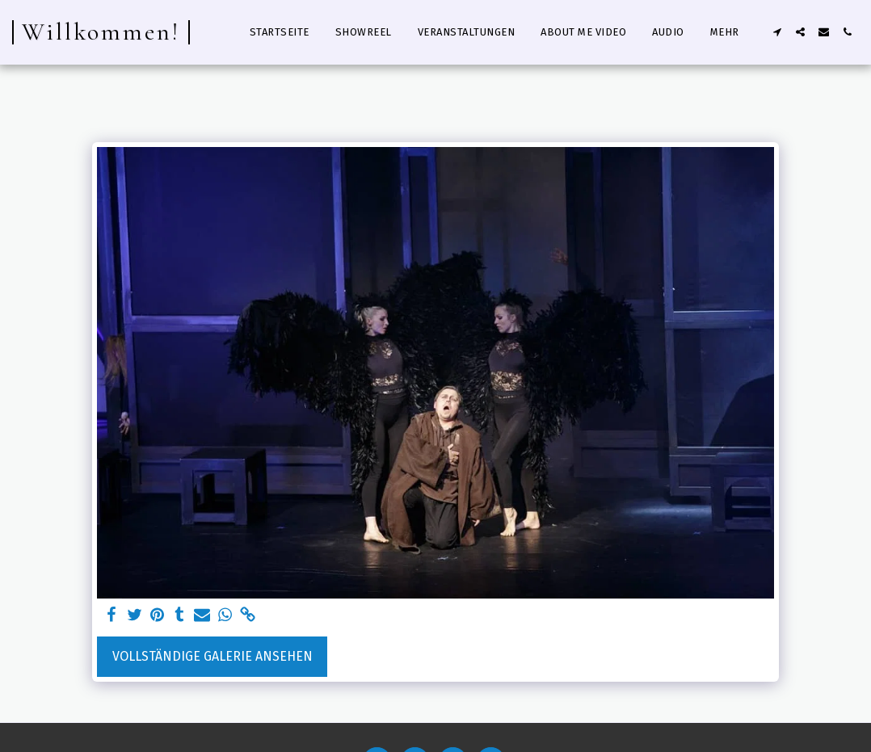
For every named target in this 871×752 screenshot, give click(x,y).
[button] (777, 32)
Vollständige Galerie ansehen (212, 656)
